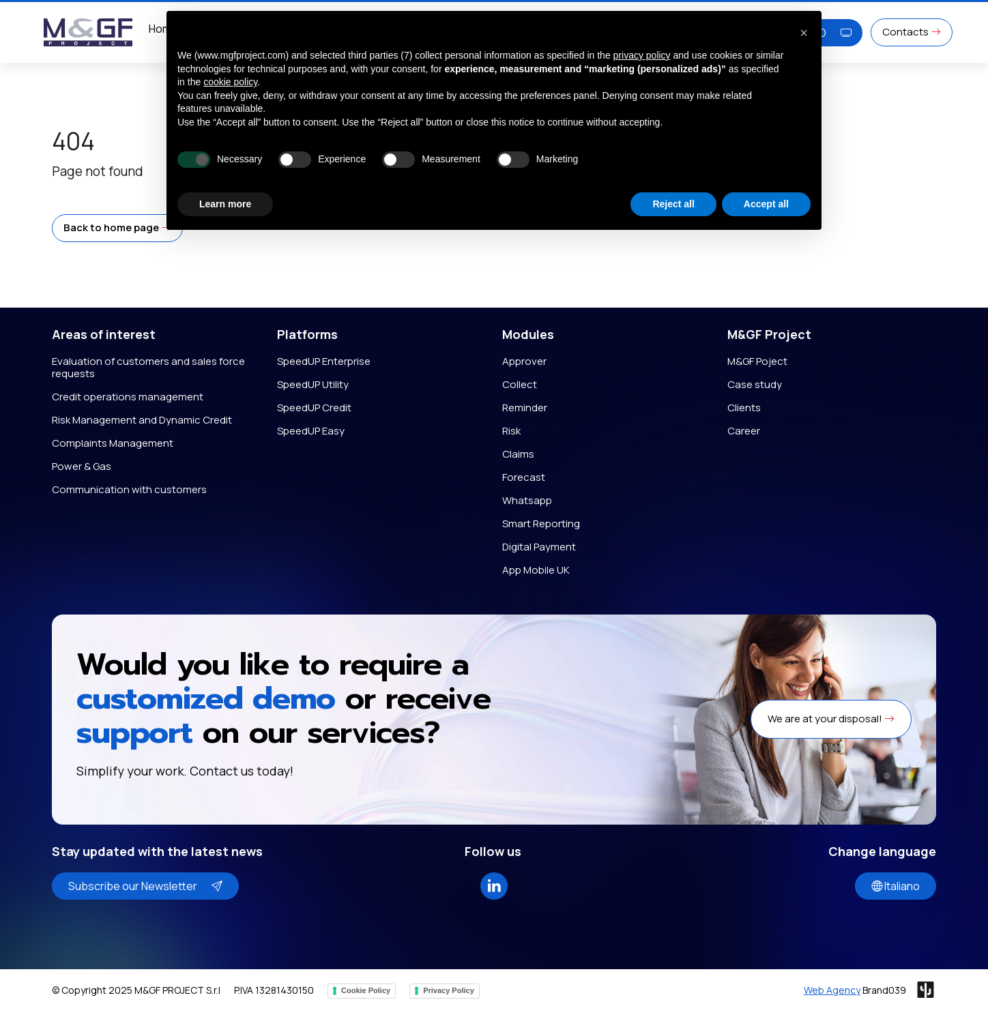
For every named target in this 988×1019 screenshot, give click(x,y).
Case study (754, 384)
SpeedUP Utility (313, 384)
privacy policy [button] (642, 55)
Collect (519, 384)
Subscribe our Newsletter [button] (145, 886)
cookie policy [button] (230, 81)
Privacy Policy (448, 990)
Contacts (911, 32)
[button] (117, 228)
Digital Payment (539, 547)
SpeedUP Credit (314, 407)
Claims (518, 454)
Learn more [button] (225, 203)
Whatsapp (527, 500)
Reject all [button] (673, 203)
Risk (511, 431)
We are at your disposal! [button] (831, 718)
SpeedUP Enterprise (323, 361)
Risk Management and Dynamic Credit (142, 420)
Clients (744, 407)
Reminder (524, 407)
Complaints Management (112, 443)
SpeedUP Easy (311, 431)
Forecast (523, 477)
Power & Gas (81, 466)
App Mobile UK (536, 570)
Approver (524, 361)
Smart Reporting (541, 523)
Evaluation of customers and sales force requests (148, 367)
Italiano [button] (895, 886)
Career (743, 431)
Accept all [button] (766, 203)
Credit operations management (127, 396)
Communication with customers (129, 489)
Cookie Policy (365, 990)
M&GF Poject (757, 361)
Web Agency (832, 990)
